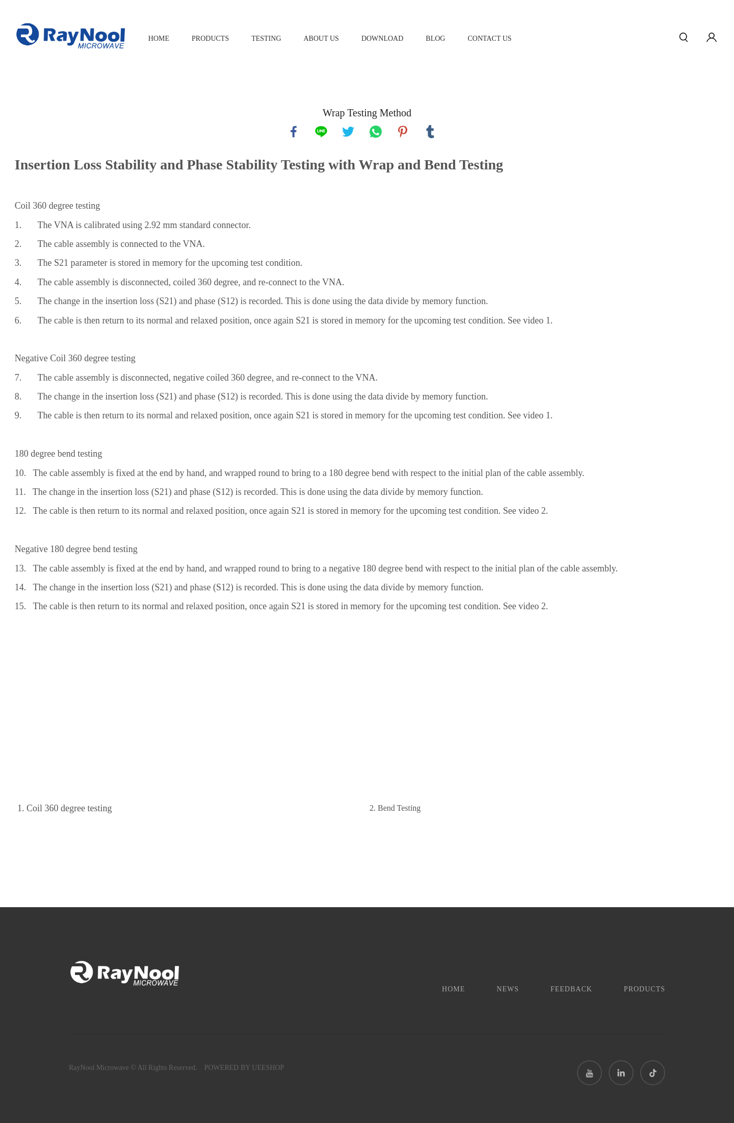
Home (158, 38)
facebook (293, 131)
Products (210, 38)
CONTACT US (489, 38)
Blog (435, 38)
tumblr (430, 131)
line (321, 131)
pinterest (402, 131)
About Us (321, 38)
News (507, 989)
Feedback (571, 989)
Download (382, 38)
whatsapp (375, 131)
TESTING (266, 38)
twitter (348, 131)
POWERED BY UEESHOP (244, 1067)
